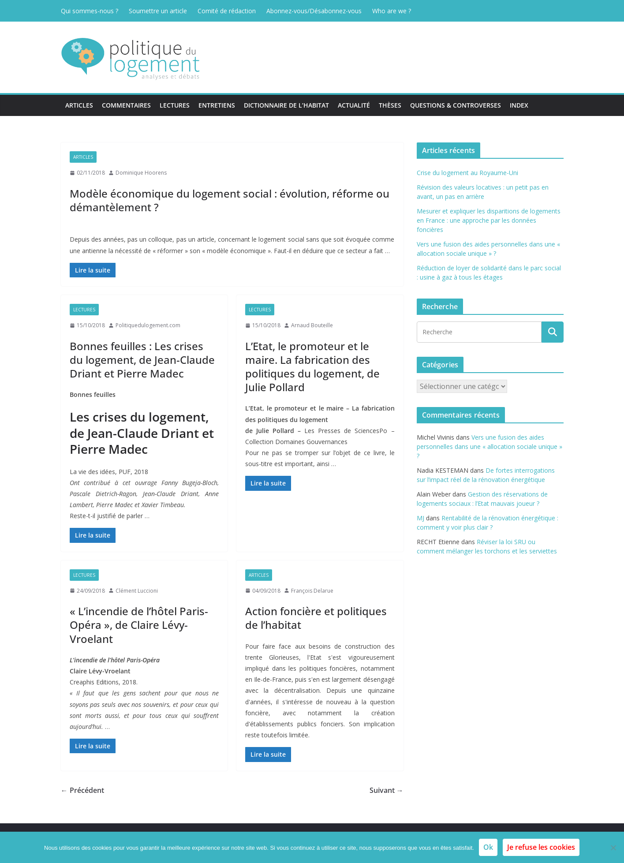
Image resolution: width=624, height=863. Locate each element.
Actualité (354, 105)
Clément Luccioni (137, 590)
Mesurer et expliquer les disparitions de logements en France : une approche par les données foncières (488, 220)
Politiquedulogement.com (148, 325)
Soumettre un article (158, 11)
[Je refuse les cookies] (613, 847)
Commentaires (126, 105)
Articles (79, 105)
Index (519, 105)
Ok (488, 847)
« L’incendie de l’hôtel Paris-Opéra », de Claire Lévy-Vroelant (139, 625)
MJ (420, 518)
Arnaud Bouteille (312, 325)
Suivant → (387, 790)
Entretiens (216, 105)
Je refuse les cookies (541, 847)
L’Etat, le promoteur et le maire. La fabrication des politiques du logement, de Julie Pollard (312, 367)
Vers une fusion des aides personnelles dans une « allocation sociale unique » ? (489, 446)
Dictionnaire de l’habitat (286, 105)
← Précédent (82, 790)
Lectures (175, 105)
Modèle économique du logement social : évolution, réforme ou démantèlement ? (229, 200)
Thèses (390, 105)
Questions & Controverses (455, 105)
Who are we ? (391, 11)
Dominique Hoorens (141, 172)
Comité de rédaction (227, 11)
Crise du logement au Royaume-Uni (467, 172)
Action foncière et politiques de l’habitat (316, 618)
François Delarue (312, 590)
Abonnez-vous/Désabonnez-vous (314, 11)
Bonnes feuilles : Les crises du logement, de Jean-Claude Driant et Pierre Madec (142, 360)
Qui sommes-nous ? (89, 11)
